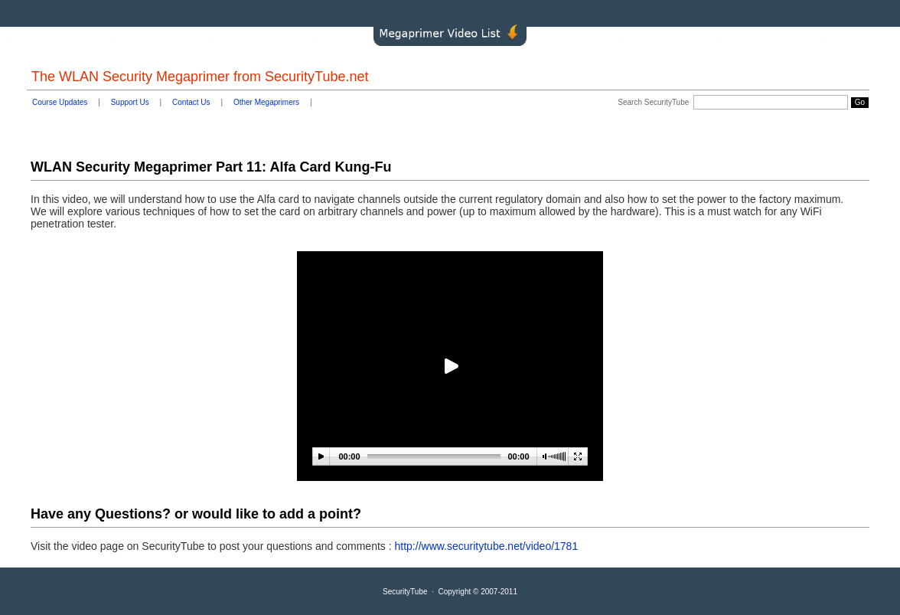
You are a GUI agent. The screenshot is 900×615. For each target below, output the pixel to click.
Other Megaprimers (266, 102)
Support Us (130, 102)
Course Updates (59, 102)
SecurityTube (405, 591)
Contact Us (191, 102)
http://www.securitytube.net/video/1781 (487, 546)
